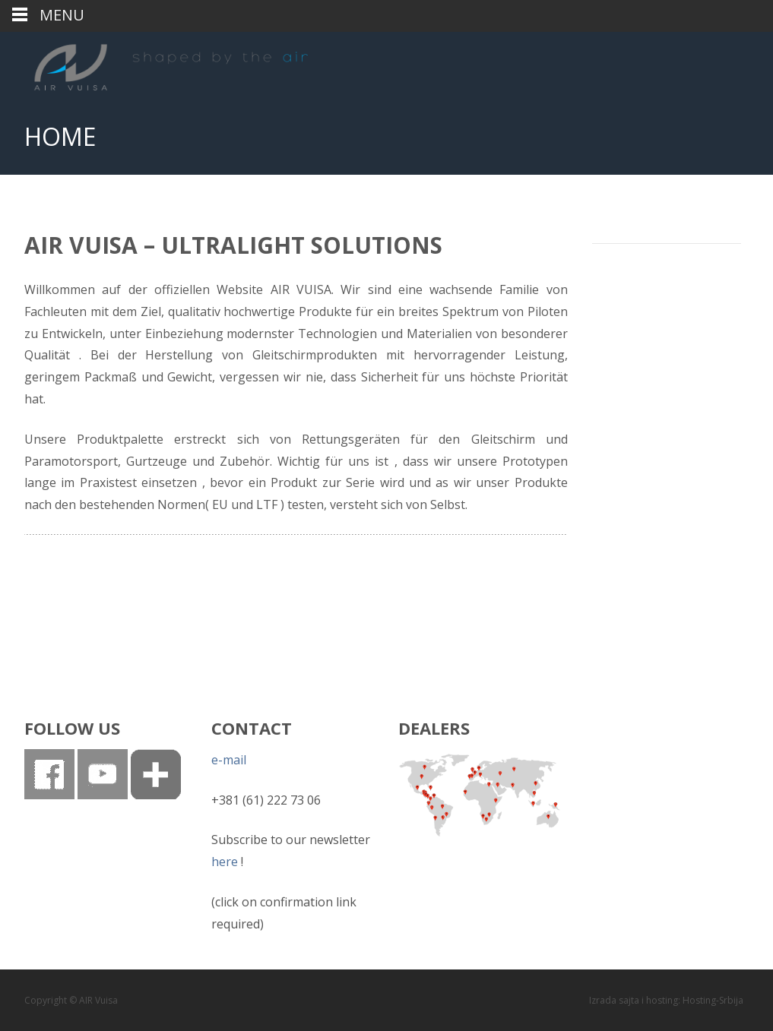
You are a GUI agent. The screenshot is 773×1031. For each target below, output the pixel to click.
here (224, 861)
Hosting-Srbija (713, 1000)
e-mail (228, 759)
